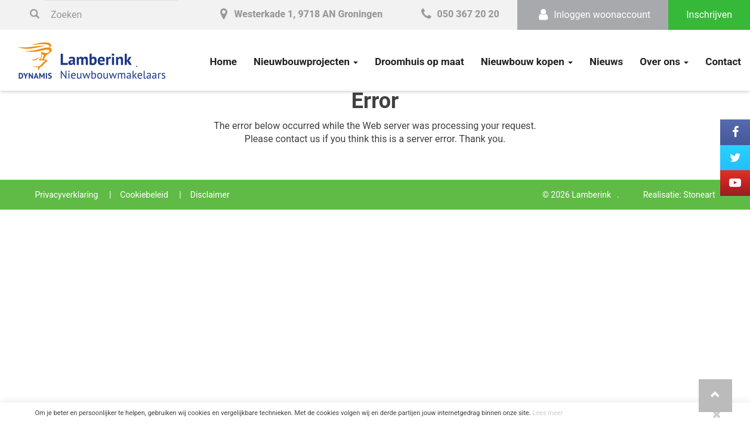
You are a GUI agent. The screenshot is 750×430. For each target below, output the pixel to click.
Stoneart (699, 194)
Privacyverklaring (66, 194)
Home (223, 61)
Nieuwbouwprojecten (306, 61)
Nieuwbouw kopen (527, 61)
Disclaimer (210, 194)
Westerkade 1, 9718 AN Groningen (298, 14)
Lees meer (547, 413)
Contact (723, 61)
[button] (715, 395)
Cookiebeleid (144, 194)
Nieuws (606, 61)
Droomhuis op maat (419, 61)
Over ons (664, 61)
